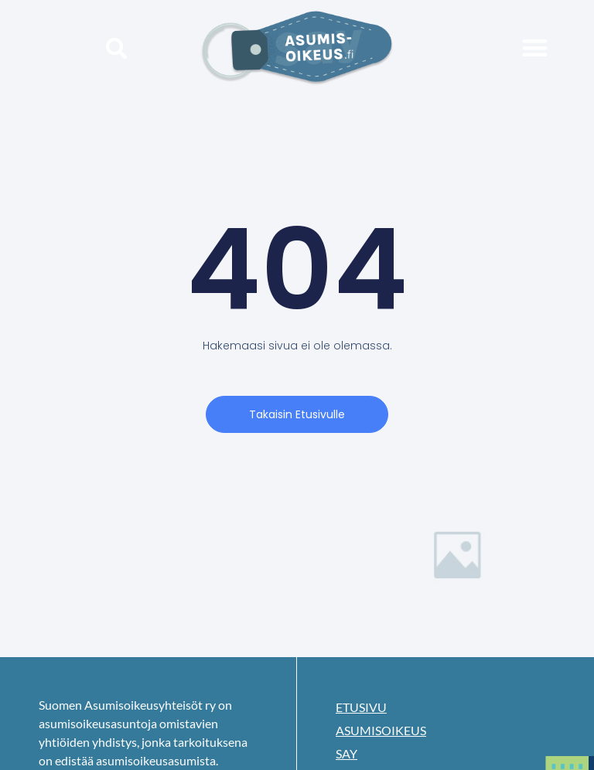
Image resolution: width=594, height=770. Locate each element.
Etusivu (361, 707)
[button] (116, 47)
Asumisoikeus (381, 730)
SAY (346, 753)
